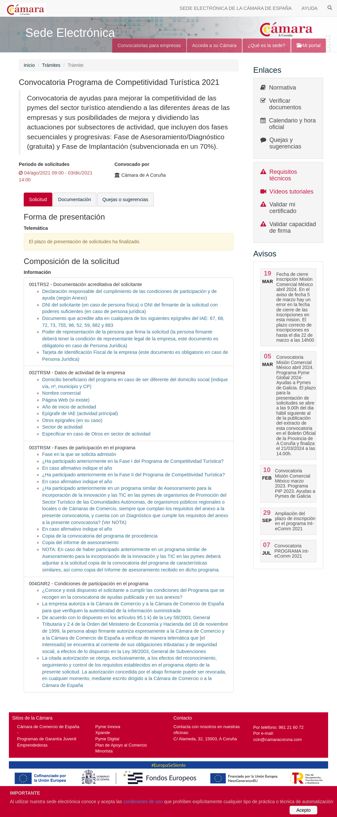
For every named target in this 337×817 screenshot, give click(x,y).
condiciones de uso (143, 801)
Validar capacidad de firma (293, 227)
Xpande (102, 732)
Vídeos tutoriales (292, 191)
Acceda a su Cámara (214, 45)
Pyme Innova (107, 726)
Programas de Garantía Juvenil (46, 738)
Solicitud (38, 199)
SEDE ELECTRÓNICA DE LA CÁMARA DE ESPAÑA (236, 8)
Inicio (29, 65)
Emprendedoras (32, 745)
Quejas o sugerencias (125, 199)
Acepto (303, 810)
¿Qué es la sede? (266, 45)
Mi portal (309, 45)
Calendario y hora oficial (292, 123)
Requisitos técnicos (283, 175)
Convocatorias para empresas (149, 45)
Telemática (36, 228)
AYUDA (309, 8)
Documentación (74, 199)
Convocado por (132, 164)
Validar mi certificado (283, 207)
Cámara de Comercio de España (48, 726)
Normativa (282, 87)
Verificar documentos (285, 104)
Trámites (51, 65)
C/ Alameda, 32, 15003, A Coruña (205, 738)
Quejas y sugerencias (285, 143)
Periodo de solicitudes (44, 164)
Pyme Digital (107, 738)
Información (37, 272)
